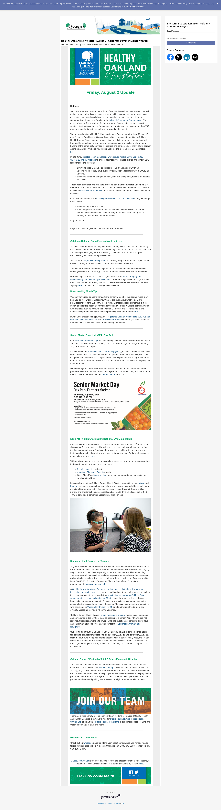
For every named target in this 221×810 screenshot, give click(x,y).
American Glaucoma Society (90, 472)
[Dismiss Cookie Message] (217, 2)
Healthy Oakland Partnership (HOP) (104, 351)
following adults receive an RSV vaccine (115, 198)
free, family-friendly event (94, 260)
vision (141, 483)
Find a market (109, 374)
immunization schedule (95, 584)
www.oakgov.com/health (91, 190)
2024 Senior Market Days (86, 340)
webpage (88, 743)
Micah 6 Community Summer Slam (125, 120)
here (72, 152)
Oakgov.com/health (80, 761)
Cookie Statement (135, 6)
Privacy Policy (101, 803)
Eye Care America (85, 469)
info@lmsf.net (100, 475)
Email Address (173, 31)
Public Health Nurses (112, 319)
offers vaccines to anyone (113, 615)
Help (122, 803)
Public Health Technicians (107, 722)
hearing (73, 486)
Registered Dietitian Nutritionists (122, 317)
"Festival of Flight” (106, 667)
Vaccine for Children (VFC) (99, 607)
